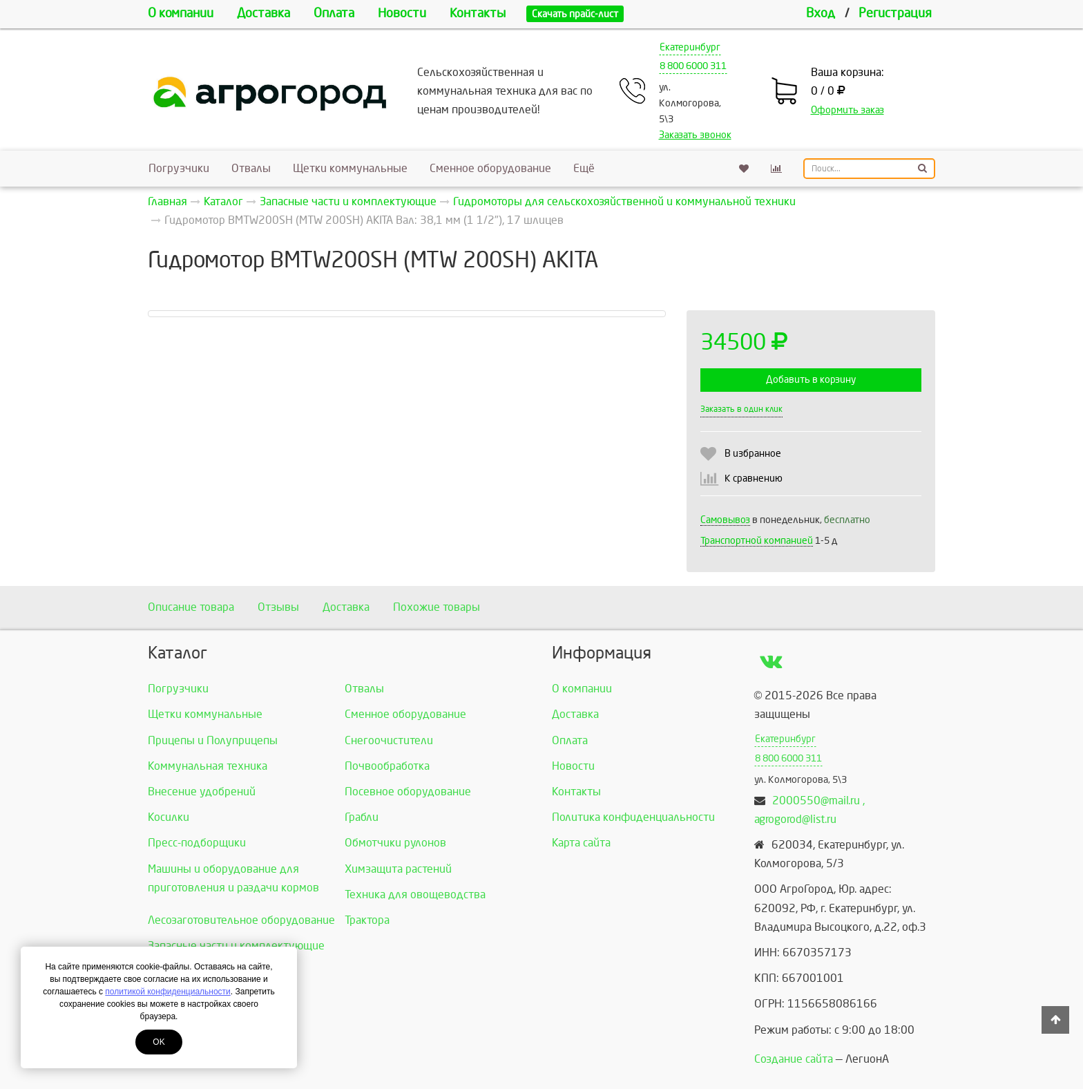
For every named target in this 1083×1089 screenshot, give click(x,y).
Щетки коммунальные (350, 168)
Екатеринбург (690, 47)
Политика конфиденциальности (633, 817)
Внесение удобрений (202, 791)
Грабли (361, 817)
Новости (402, 13)
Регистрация (895, 13)
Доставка (263, 13)
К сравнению (754, 478)
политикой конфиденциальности (167, 991)
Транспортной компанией (756, 541)
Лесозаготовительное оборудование (241, 920)
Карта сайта (581, 843)
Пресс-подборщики (197, 843)
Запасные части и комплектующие (236, 945)
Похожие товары (436, 607)
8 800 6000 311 (693, 66)
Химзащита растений (398, 869)
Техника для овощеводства (415, 894)
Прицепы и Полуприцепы (213, 740)
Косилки (168, 817)
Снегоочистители (389, 740)
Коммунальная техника (207, 766)
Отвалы (251, 168)
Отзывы (278, 607)
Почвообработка (387, 766)
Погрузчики (178, 168)
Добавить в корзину (811, 380)
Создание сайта (793, 1059)
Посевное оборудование (408, 791)
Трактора (367, 920)
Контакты (478, 13)
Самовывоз (725, 520)
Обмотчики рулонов (395, 843)
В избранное (753, 453)
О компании (180, 13)
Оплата (334, 13)
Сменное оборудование (490, 168)
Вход (820, 13)
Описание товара (191, 607)
